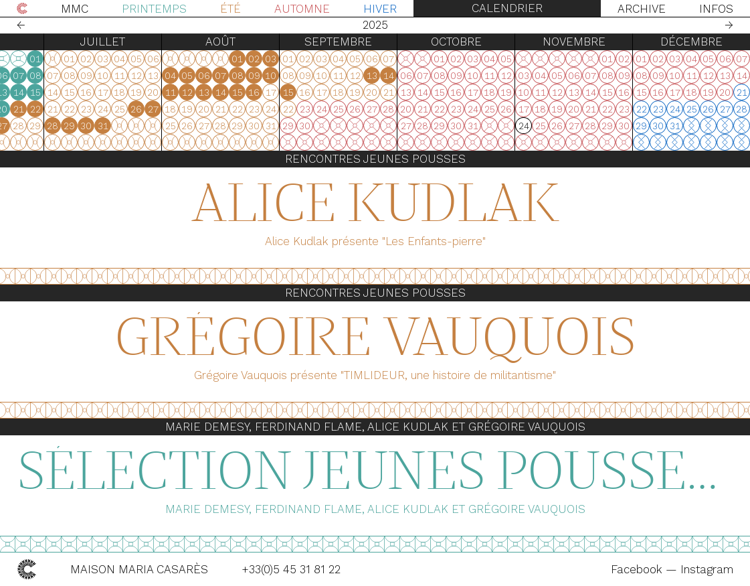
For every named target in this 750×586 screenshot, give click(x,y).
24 (131, 126)
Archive (642, 8)
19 (165, 109)
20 (181, 109)
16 (114, 109)
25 (148, 126)
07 (198, 75)
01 (215, 59)
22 (215, 109)
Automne (302, 8)
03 (131, 75)
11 (148, 92)
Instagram (706, 569)
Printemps (154, 8)
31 (81, 126)
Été (230, 8)
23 (115, 126)
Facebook (638, 569)
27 (14, 126)
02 (114, 75)
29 (47, 126)
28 (30, 126)
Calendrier (507, 8)
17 (131, 109)
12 (165, 92)
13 (182, 92)
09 (115, 92)
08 (215, 75)
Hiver (380, 8)
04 (148, 75)
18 (148, 109)
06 (182, 75)
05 (165, 75)
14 (198, 92)
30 (64, 126)
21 (198, 109)
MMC (74, 8)
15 (215, 92)
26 (165, 126)
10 (131, 92)
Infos (716, 8)
